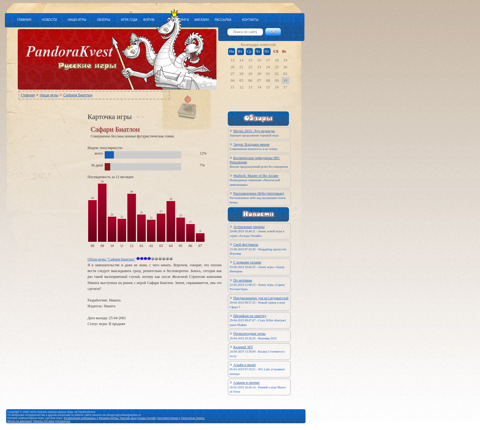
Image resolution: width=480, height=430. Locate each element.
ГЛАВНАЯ (24, 19)
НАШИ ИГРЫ (77, 19)
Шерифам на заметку (249, 316)
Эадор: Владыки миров (251, 144)
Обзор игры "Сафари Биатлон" (111, 259)
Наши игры (48, 95)
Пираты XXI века (43, 421)
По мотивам (242, 280)
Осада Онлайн (146, 418)
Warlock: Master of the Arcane (256, 176)
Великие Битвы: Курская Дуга (118, 418)
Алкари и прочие (246, 382)
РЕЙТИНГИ (180, 19)
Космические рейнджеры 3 (81, 418)
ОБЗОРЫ (103, 19)
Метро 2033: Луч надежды (254, 131)
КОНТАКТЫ (250, 19)
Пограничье (62, 421)
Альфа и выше (244, 365)
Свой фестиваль (245, 244)
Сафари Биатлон (77, 95)
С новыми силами (247, 262)
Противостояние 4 (168, 418)
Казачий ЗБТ (243, 347)
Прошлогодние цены (249, 333)
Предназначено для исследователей (260, 298)
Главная (28, 95)
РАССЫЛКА (223, 19)
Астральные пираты (248, 227)
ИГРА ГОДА (129, 19)
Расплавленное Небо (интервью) (258, 193)
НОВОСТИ (49, 19)
